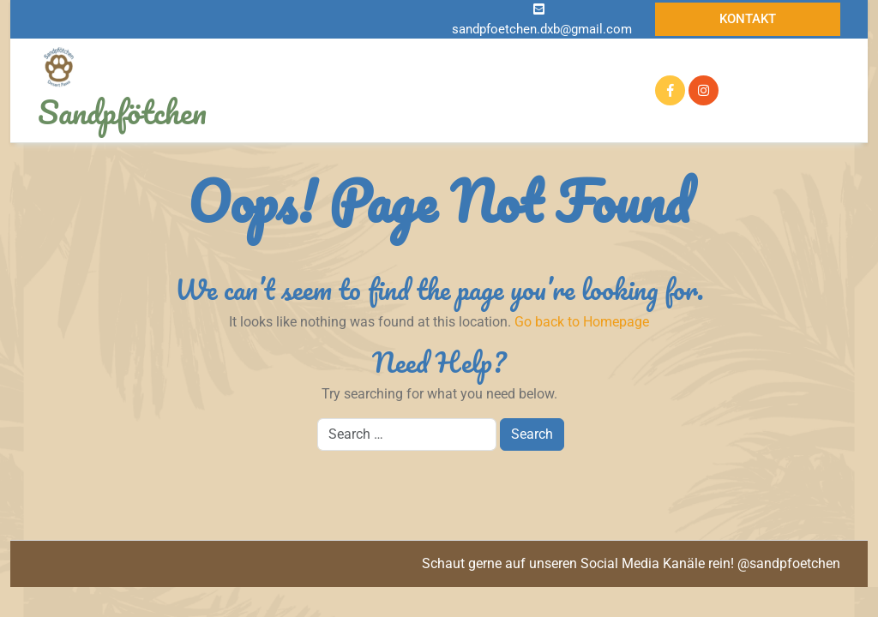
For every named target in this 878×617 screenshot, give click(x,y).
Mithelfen (397, 120)
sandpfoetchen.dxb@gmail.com (542, 29)
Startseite (307, 61)
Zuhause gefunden (415, 90)
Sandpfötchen (122, 111)
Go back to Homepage (581, 322)
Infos (373, 60)
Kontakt (747, 19)
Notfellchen (453, 61)
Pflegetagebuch (546, 90)
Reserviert (308, 91)
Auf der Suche (551, 60)
